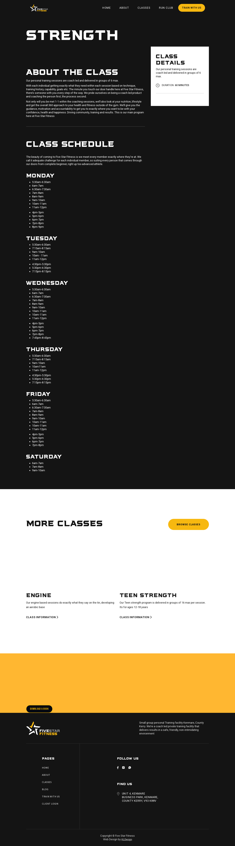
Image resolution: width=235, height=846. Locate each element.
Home (106, 7)
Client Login (50, 803)
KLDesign (126, 839)
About (124, 7)
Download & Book (39, 708)
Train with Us (191, 7)
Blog (45, 789)
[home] (39, 8)
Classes (144, 7)
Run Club (166, 7)
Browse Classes (188, 524)
